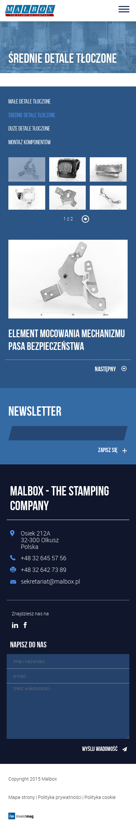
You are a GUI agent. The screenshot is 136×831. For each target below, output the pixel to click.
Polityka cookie (100, 797)
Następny (105, 369)
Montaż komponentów (29, 142)
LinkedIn (15, 625)
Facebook (25, 625)
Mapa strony (21, 797)
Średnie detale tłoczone (31, 115)
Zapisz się (108, 450)
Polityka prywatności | (61, 797)
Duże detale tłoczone (29, 128)
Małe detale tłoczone (29, 101)
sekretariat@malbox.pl (50, 581)
